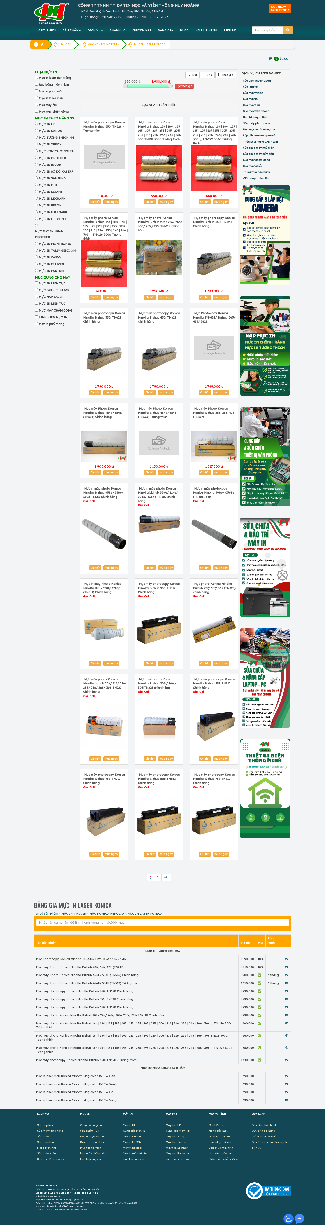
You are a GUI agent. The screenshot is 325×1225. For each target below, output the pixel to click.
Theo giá (225, 75)
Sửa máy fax (251, 105)
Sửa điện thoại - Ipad (257, 80)
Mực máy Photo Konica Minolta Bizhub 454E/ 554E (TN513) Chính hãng (102, 413)
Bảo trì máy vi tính (255, 117)
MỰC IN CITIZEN (51, 264)
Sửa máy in (250, 99)
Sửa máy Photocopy (50, 1159)
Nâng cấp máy (218, 1130)
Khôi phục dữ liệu (220, 1142)
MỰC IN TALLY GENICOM (57, 250)
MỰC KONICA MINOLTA (56, 151)
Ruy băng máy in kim (54, 84)
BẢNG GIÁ (165, 30)
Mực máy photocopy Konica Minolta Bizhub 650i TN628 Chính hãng (214, 222)
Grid (207, 75)
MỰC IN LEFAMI (50, 192)
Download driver (220, 1136)
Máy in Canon (132, 1136)
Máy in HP (129, 1125)
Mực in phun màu (51, 91)
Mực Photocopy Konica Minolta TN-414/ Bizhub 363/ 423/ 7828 (214, 317)
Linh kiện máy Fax (178, 1159)
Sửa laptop (250, 86)
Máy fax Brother (177, 1147)
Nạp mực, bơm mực (92, 1136)
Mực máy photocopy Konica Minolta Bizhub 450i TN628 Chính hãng (159, 317)
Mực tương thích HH (92, 1147)
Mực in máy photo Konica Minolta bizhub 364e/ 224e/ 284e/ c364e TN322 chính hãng (158, 497)
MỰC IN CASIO (50, 257)
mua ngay (111, 202)
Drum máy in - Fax (92, 1142)
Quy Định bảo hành (264, 1125)
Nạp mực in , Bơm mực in (259, 129)
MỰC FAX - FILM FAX (54, 290)
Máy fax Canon (176, 1142)
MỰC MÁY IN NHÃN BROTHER (49, 234)
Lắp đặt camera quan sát (259, 135)
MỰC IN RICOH (50, 164)
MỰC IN (67, 913)
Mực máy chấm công (54, 111)
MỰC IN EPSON (50, 205)
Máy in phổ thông (51, 324)
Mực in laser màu (51, 98)
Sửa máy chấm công (256, 160)
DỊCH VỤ (95, 30)
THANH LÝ (117, 30)
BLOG (184, 30)
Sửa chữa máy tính (221, 1147)
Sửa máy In (44, 1136)
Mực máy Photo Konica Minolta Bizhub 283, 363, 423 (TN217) (213, 413)
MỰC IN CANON (50, 131)
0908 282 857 (52, 1200)
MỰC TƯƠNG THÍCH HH (56, 137)
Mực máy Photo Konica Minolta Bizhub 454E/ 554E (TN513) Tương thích (157, 413)
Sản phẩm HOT (90, 1130)
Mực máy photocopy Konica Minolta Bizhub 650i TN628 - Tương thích (104, 126)
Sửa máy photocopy (256, 123)
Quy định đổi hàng (263, 1130)
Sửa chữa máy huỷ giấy (258, 147)
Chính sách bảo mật (265, 1136)
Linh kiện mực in (90, 1159)
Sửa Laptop (45, 1125)
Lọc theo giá (184, 86)
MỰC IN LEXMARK (52, 198)
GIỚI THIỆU (47, 30)
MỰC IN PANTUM (51, 271)
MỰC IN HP (47, 124)
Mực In (81, 913)
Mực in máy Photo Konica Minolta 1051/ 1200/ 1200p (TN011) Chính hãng (102, 590)
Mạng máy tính (47, 1147)
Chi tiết (95, 202)
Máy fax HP (173, 1125)
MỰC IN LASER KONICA (149, 44)
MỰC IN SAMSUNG (52, 178)
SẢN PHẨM (72, 30)
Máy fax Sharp (175, 1136)
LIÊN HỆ (230, 30)
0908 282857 (158, 17)
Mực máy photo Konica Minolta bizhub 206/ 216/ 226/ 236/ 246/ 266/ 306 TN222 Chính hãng (104, 687)
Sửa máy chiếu (252, 166)
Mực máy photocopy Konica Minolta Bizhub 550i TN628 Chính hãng (104, 317)
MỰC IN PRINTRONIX (55, 244)
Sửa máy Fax (45, 1142)
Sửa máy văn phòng (256, 111)
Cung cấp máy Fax (178, 1130)
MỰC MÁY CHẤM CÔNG (55, 310)
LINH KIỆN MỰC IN (53, 317)
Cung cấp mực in (91, 1125)
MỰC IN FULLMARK (53, 212)
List (192, 75)
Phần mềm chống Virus (223, 1159)
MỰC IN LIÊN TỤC (52, 283)
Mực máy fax (48, 105)
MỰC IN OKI (48, 185)
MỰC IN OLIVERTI (52, 219)
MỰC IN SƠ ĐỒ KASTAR (56, 171)
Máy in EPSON (132, 1142)
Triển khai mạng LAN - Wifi (260, 141)
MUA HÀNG (206, 30)
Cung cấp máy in (134, 1130)
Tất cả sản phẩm (46, 913)
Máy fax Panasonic (178, 1153)
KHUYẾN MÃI (141, 30)
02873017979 (110, 17)
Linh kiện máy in (133, 1159)
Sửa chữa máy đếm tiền (258, 153)
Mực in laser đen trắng (55, 78)
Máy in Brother (132, 1147)
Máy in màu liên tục (135, 1153)
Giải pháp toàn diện (256, 178)
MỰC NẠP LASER (51, 297)
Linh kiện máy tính (220, 1153)
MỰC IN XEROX (50, 144)
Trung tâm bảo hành (256, 172)
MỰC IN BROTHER (52, 158)
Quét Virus (216, 1125)
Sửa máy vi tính (253, 92)
